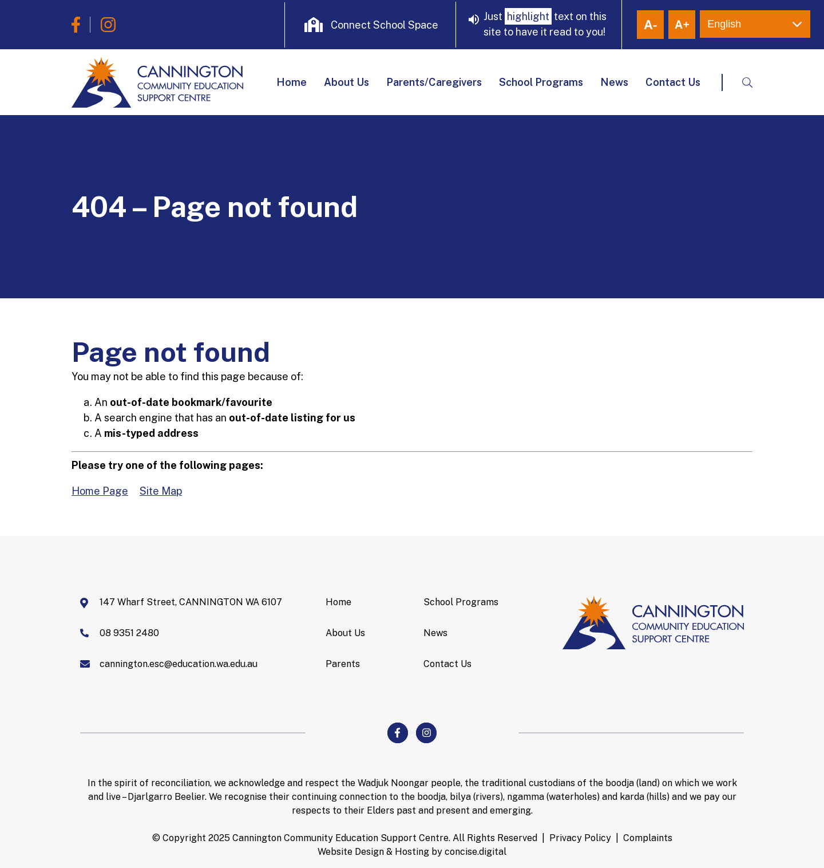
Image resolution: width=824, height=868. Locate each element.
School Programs (541, 82)
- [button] (650, 24)
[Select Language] (755, 24)
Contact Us (672, 82)
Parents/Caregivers (434, 82)
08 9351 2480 (129, 633)
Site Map (161, 491)
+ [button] (681, 24)
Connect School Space (384, 25)
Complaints (647, 838)
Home (291, 82)
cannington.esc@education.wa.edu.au (179, 663)
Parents (343, 663)
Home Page (100, 491)
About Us (346, 82)
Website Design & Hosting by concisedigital (412, 851)
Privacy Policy (580, 838)
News (614, 82)
